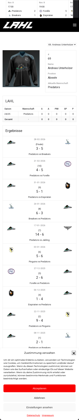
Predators (54, 87)
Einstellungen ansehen (39, 407)
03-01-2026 (39, 247)
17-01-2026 (39, 225)
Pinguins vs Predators (39, 261)
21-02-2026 (39, 161)
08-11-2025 (39, 333)
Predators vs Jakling (39, 240)
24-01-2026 (39, 204)
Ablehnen (39, 397)
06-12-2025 (39, 290)
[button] (74, 353)
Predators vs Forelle (39, 175)
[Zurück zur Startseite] (24, 25)
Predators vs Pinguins (39, 326)
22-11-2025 (39, 311)
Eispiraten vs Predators (39, 304)
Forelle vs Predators (39, 283)
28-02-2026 (39, 139)
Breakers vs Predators (39, 218)
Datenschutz (33, 415)
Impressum (48, 415)
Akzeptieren (39, 388)
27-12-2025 (39, 268)
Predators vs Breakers (39, 154)
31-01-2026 (39, 182)
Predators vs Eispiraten (39, 197)
